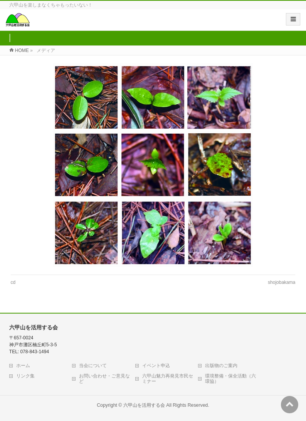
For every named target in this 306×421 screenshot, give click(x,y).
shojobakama (281, 282)
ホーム (23, 365)
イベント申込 (156, 365)
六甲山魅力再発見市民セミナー (167, 378)
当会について (93, 365)
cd (13, 282)
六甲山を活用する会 (144, 405)
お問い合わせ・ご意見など (104, 378)
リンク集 (25, 376)
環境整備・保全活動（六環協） (230, 378)
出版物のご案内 (221, 365)
